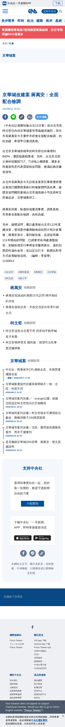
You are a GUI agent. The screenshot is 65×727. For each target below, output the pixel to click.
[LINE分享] (13, 117)
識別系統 (14, 685)
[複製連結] (21, 117)
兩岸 (49, 21)
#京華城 (52, 272)
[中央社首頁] (32, 11)
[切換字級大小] (29, 117)
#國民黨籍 (23, 272)
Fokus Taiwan (16, 648)
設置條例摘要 (16, 692)
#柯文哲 (9, 278)
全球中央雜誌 (40, 651)
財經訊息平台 (40, 696)
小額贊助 (32, 503)
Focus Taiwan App (43, 648)
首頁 (4, 43)
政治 (30, 21)
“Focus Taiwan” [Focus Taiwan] (33, 710)
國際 (39, 21)
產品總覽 (38, 682)
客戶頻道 (38, 685)
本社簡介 (14, 682)
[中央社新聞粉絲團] (32, 628)
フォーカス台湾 (17, 644)
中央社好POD (40, 669)
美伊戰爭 (8, 21)
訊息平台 (38, 692)
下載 (57, 3)
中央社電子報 (40, 666)
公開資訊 (14, 689)
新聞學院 (38, 662)
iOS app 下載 (40, 641)
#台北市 (9, 272)
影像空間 (38, 689)
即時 (20, 21)
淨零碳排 (38, 659)
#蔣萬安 (38, 272)
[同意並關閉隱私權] (63, 716)
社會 (11, 43)
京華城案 (18, 361)
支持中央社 (49, 11)
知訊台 (37, 699)
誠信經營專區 (16, 699)
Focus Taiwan (16, 641)
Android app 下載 (42, 644)
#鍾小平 (22, 278)
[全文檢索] (61, 11)
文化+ (37, 655)
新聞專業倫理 (16, 696)
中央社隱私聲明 (39, 720)
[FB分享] (5, 117)
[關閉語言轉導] (63, 703)
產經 (58, 21)
